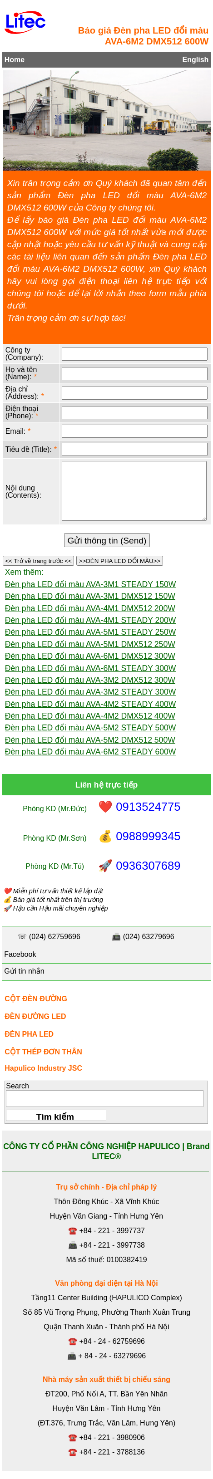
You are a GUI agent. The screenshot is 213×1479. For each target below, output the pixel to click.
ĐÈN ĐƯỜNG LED (35, 1016)
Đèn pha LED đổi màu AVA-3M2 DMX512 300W (90, 680)
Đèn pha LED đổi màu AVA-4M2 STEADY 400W (90, 704)
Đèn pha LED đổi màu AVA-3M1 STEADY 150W (90, 584)
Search (17, 1086)
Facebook (19, 954)
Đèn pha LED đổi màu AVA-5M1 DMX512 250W (90, 644)
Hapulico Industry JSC (43, 1068)
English (196, 60)
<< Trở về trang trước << (39, 561)
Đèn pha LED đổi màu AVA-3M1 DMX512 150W (90, 596)
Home (15, 60)
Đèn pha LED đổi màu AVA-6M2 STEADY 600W (90, 751)
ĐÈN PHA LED (29, 1034)
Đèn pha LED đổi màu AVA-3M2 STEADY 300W (90, 691)
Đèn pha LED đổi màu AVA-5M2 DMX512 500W (90, 739)
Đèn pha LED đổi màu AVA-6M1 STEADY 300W (90, 668)
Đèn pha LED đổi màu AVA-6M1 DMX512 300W (90, 656)
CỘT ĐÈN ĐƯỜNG (36, 999)
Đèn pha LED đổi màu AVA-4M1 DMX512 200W (90, 608)
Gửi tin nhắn (23, 971)
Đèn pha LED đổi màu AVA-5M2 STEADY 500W (90, 727)
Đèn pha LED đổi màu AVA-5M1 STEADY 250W (90, 632)
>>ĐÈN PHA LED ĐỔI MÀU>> (119, 561)
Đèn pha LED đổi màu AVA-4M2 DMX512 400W (90, 715)
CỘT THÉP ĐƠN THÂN (43, 1052)
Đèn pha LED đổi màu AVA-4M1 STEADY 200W (90, 620)
